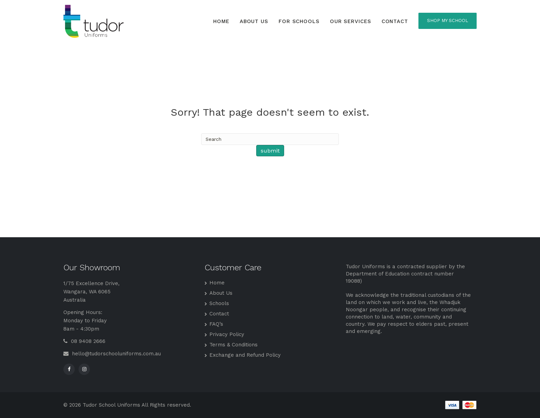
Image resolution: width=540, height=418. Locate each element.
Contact (395, 21)
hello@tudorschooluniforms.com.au (112, 354)
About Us (254, 21)
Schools (219, 303)
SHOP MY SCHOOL (447, 20)
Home (221, 21)
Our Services (350, 21)
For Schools (299, 21)
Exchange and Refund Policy (245, 355)
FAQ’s (216, 324)
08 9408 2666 (84, 341)
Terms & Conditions (233, 345)
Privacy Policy (226, 334)
